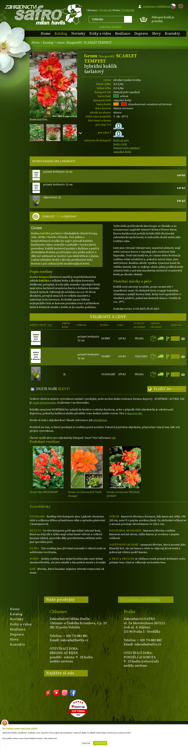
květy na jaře (121, 140)
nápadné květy (122, 151)
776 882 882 (127, 10)
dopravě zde (134, 413)
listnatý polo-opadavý (126, 148)
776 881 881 (105, 10)
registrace (149, 6)
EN (180, 5)
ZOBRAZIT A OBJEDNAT (59, 217)
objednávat (100, 420)
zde (113, 438)
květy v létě (120, 144)
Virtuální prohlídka (140, 599)
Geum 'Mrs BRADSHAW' (44, 492)
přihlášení (163, 6)
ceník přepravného (44, 402)
